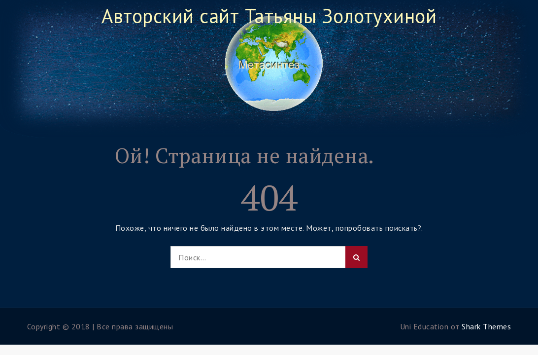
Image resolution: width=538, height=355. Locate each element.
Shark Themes (486, 326)
